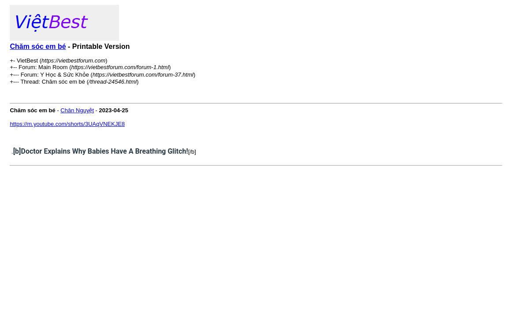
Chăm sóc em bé (38, 46)
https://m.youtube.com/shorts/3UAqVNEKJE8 (67, 124)
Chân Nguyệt (77, 110)
